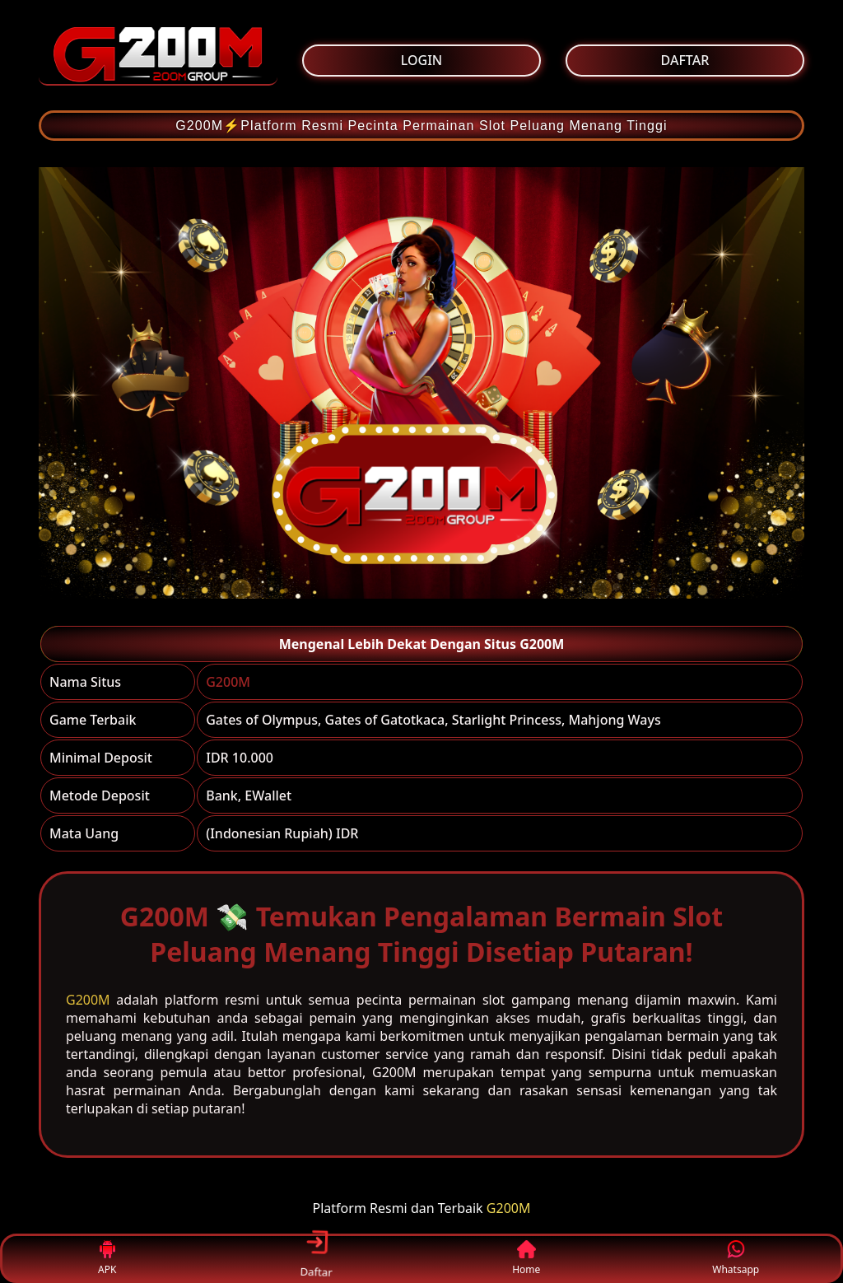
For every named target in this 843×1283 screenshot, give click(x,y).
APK (107, 1258)
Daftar (316, 1258)
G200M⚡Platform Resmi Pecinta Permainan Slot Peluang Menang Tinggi (421, 126)
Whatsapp (735, 1258)
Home (526, 1258)
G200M (228, 682)
